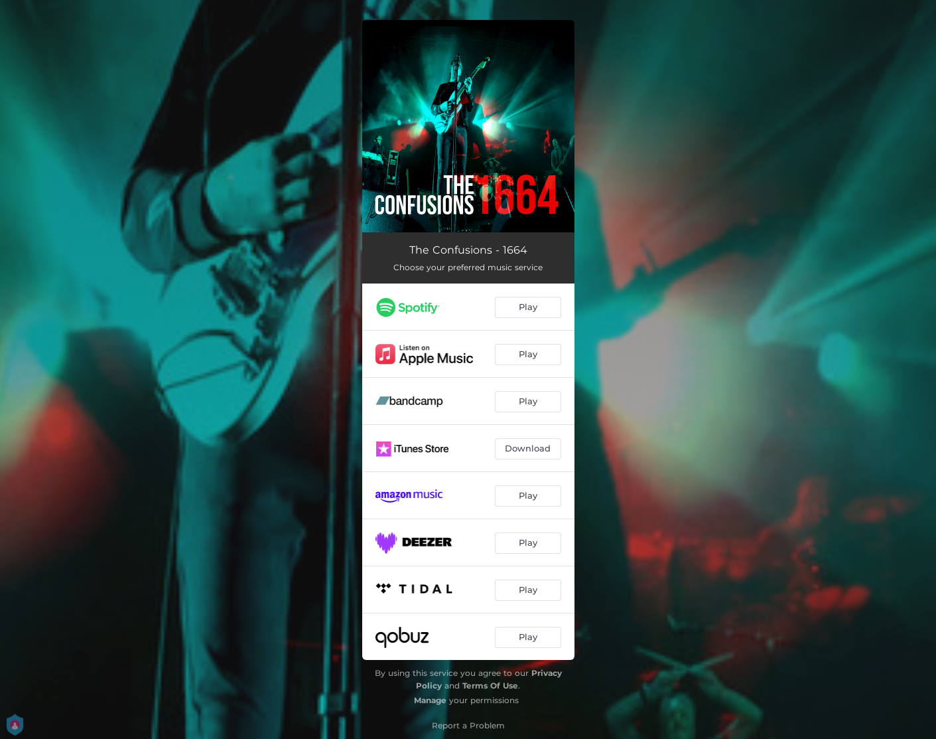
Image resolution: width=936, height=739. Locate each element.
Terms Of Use (490, 686)
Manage (430, 700)
